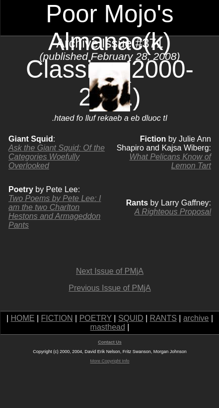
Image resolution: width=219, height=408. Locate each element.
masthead (107, 327)
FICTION (57, 318)
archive (196, 318)
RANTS (163, 318)
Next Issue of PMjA (110, 271)
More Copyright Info (109, 360)
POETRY (95, 318)
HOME (23, 318)
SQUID (131, 318)
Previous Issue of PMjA (109, 288)
